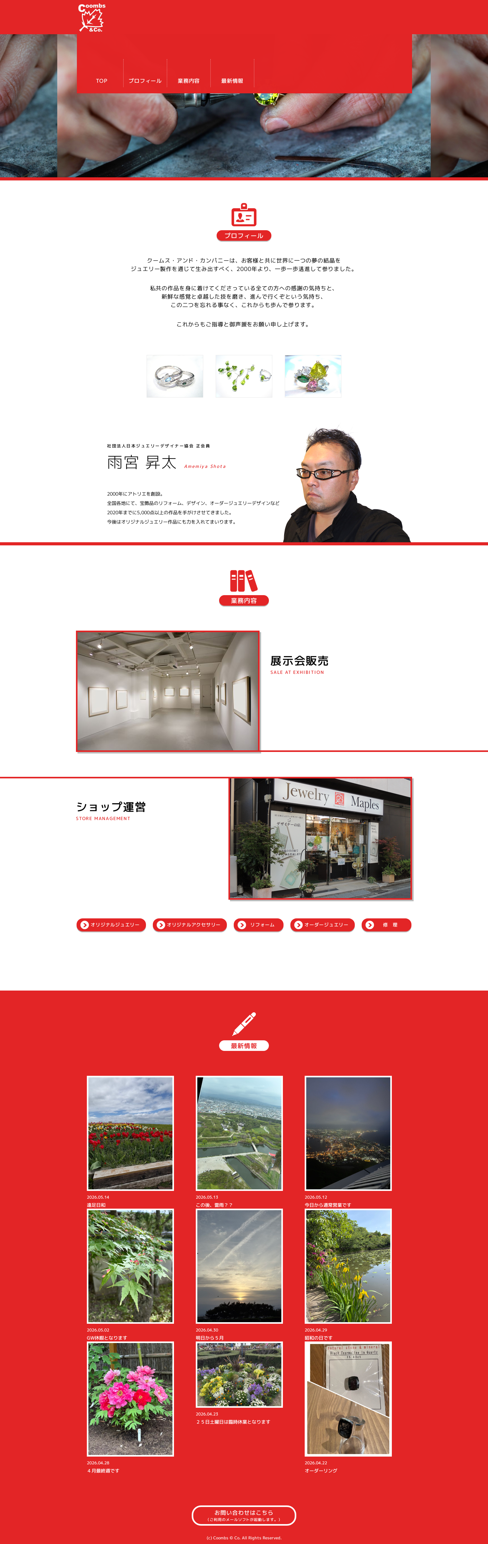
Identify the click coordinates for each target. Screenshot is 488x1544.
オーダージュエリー (326, 924)
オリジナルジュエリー (115, 924)
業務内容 (347, 24)
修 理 (390, 924)
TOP (259, 24)
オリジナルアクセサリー (194, 924)
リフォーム (262, 924)
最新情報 (390, 24)
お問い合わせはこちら (244, 1516)
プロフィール (303, 24)
